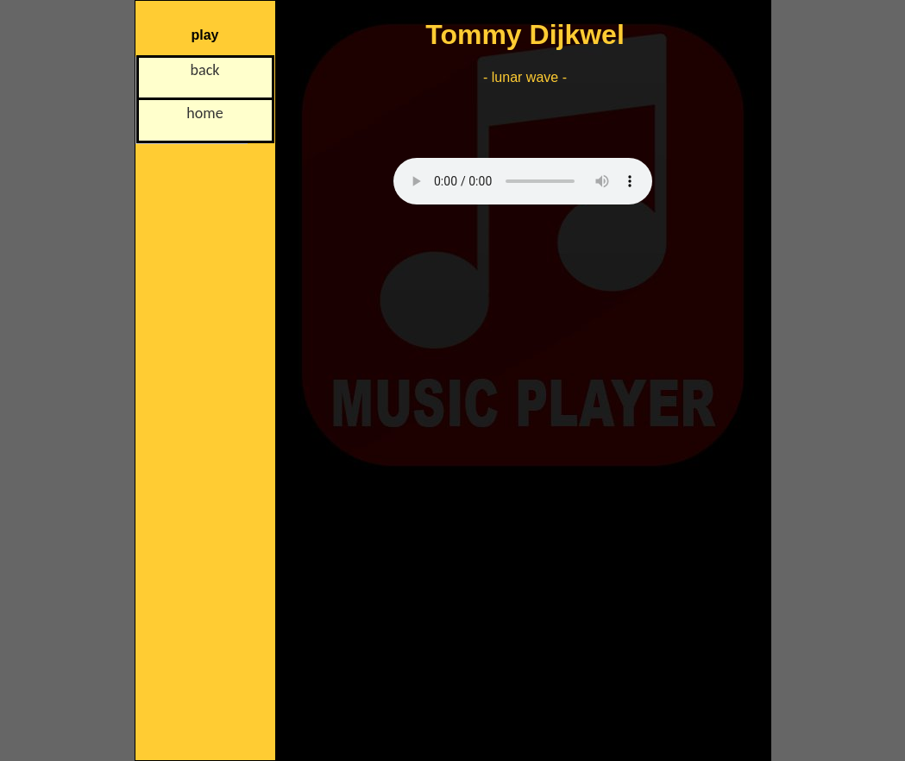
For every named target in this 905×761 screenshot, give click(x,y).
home (204, 113)
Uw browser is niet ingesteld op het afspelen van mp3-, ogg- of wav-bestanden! (522, 181)
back (205, 69)
